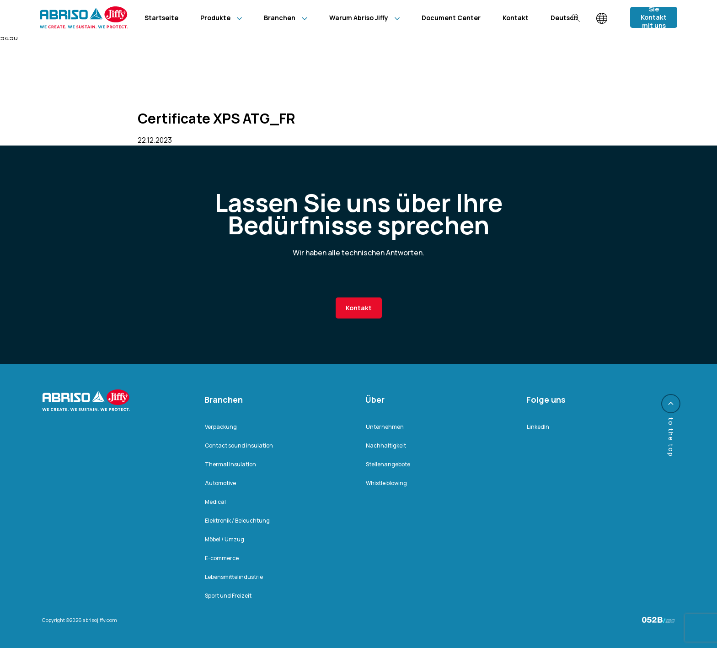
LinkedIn (538, 427)
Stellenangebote (388, 464)
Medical (215, 502)
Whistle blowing (386, 483)
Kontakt (359, 307)
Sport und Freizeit (228, 595)
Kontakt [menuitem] (516, 17)
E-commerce (222, 558)
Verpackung (221, 427)
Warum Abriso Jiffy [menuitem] (358, 17)
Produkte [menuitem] (215, 17)
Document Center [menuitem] (451, 17)
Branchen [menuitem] (279, 17)
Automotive (220, 483)
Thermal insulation (230, 464)
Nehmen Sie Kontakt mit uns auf (653, 17)
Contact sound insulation (239, 445)
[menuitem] (564, 17)
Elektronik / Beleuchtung (237, 520)
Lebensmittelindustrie (234, 577)
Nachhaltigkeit (386, 445)
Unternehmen (385, 427)
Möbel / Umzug (224, 539)
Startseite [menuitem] (161, 17)
